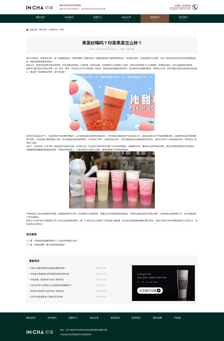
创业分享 (94, 318)
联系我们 (136, 318)
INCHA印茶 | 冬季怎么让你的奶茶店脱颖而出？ (51, 285)
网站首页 (43, 29)
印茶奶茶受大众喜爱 (149, 58)
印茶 (106, 220)
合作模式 (52, 318)
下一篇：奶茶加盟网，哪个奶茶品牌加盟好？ (46, 245)
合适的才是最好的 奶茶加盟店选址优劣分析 (50, 274)
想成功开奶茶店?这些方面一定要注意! (47, 291)
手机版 (177, 318)
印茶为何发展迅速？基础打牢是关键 (47, 297)
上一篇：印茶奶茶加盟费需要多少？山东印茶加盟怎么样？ (52, 241)
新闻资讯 (53, 29)
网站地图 (157, 318)
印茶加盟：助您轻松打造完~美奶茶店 (47, 279)
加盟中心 (73, 318)
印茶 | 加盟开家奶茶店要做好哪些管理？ (48, 268)
